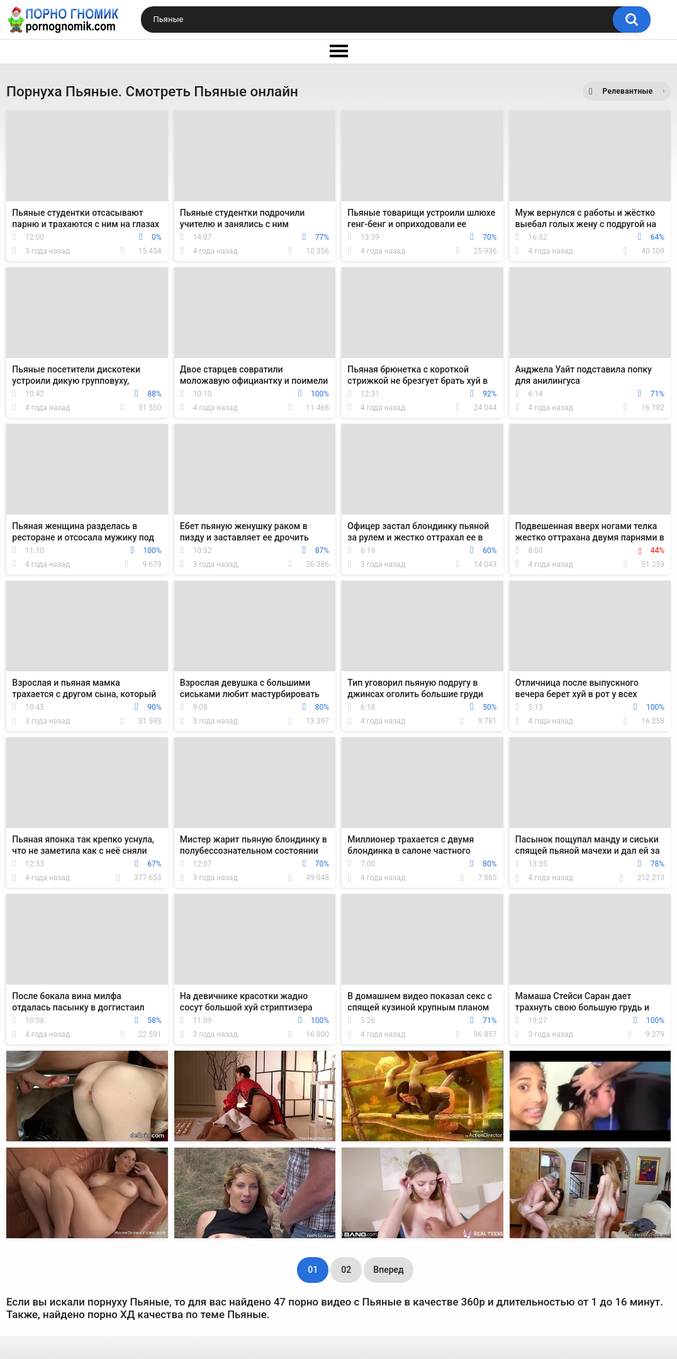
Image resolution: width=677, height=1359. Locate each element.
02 (346, 1270)
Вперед (388, 1270)
